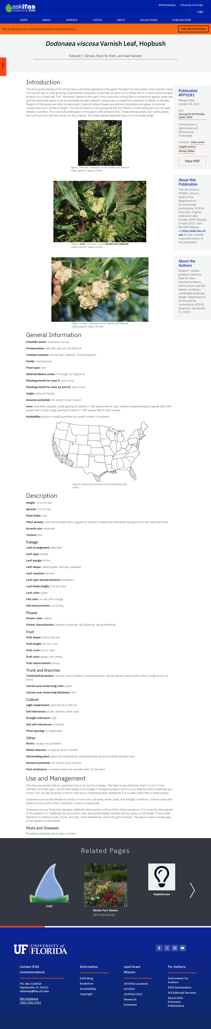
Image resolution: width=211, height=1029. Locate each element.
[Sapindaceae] (161, 876)
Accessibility (88, 989)
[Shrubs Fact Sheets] (105, 884)
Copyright (86, 994)
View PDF (192, 161)
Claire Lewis (197, 142)
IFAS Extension (167, 5)
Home (23, 19)
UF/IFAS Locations (136, 983)
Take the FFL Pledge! (193, 29)
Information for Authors (178, 980)
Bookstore (86, 983)
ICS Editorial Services (182, 992)
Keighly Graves (187, 146)
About (47, 19)
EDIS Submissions (179, 987)
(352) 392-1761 (30, 1002)
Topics (97, 19)
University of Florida (191, 5)
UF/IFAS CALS (133, 994)
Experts (72, 19)
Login (200, 11)
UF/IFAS (129, 989)
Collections (148, 19)
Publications (181, 19)
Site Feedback (29, 999)
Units (121, 19)
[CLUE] (49, 882)
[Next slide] (192, 890)
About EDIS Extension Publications (176, 1002)
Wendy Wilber (187, 151)
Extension (130, 1004)
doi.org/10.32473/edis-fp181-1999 (192, 115)
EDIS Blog (86, 978)
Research (130, 999)
